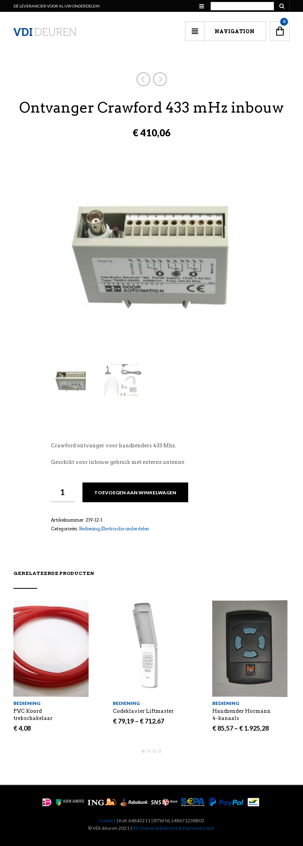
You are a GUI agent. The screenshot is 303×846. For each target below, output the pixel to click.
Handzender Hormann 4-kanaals (241, 714)
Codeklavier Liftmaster (143, 711)
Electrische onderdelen (125, 528)
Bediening (89, 528)
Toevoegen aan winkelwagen (135, 493)
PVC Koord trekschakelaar (32, 714)
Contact (107, 820)
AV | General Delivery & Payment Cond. (174, 828)
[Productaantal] (63, 492)
